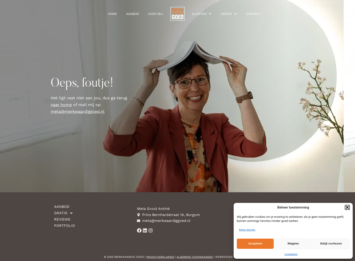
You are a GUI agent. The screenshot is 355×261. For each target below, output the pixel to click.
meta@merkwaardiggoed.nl (78, 111)
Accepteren (255, 243)
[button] (347, 207)
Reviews (62, 219)
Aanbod (132, 14)
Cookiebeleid (290, 254)
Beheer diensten (247, 230)
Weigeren (293, 243)
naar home (61, 104)
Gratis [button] (229, 14)
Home (112, 14)
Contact (253, 14)
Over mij (155, 14)
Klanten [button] (202, 14)
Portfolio (64, 225)
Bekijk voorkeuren (331, 243)
